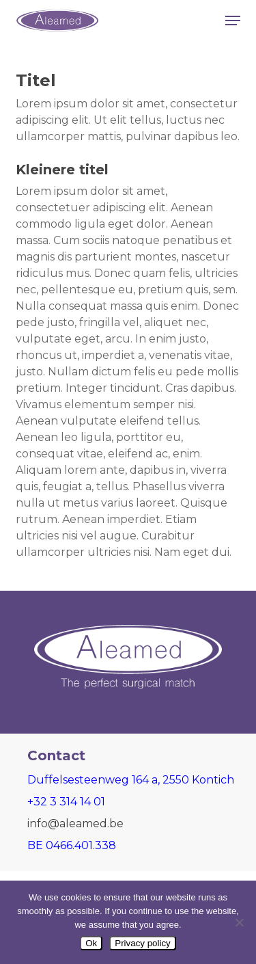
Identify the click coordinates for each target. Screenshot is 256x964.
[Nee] (239, 922)
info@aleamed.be (75, 823)
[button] (232, 20)
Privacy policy (142, 943)
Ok (91, 943)
